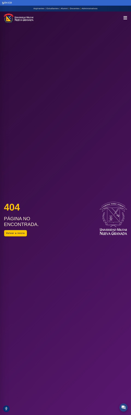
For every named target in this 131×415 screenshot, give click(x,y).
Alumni (64, 8)
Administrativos (90, 8)
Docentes (75, 8)
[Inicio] (18, 18)
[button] (125, 18)
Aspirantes (38, 8)
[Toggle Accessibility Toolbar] (6, 408)
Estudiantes (53, 8)
